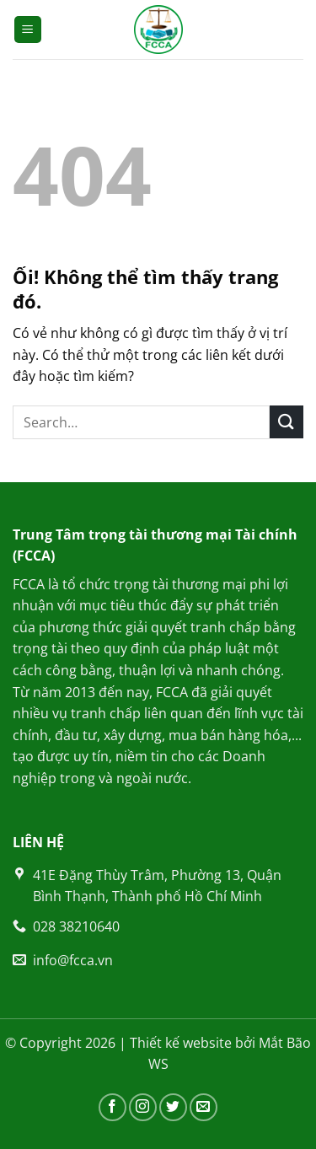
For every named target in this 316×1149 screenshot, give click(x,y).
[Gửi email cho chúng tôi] (203, 1107)
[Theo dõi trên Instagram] (143, 1107)
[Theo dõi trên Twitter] (173, 1107)
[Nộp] (286, 421)
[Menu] (28, 30)
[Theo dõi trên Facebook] (112, 1107)
